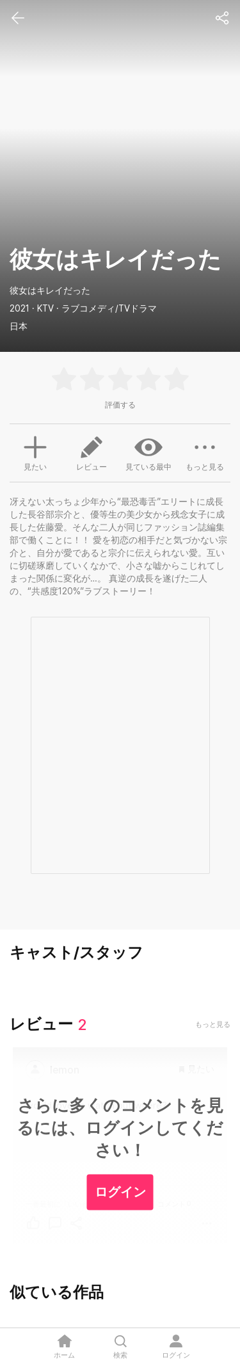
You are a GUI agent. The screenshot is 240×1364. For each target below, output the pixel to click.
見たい (35, 452)
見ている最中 (148, 452)
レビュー (91, 452)
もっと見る (205, 452)
